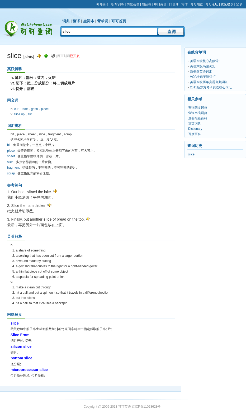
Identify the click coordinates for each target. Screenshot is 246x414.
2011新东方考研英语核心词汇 (211, 87)
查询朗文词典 (197, 108)
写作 (184, 4)
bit (9, 145)
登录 (239, 4)
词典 (66, 21)
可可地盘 (196, 4)
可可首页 (118, 21)
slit (30, 114)
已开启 (74, 56)
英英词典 (194, 123)
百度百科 (194, 134)
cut (16, 109)
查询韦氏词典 (197, 113)
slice (10, 162)
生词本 (88, 21)
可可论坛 (211, 4)
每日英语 (160, 4)
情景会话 (133, 4)
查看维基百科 (197, 118)
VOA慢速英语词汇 (203, 77)
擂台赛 (146, 4)
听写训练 (117, 4)
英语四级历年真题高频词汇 (209, 82)
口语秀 (174, 4)
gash (34, 109)
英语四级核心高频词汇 (206, 61)
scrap (11, 173)
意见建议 (227, 4)
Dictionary (195, 129)
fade (25, 109)
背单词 (102, 21)
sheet (11, 156)
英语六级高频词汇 (202, 66)
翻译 (76, 21)
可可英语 (102, 4)
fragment (13, 167)
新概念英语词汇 (201, 71)
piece (45, 109)
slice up (19, 114)
